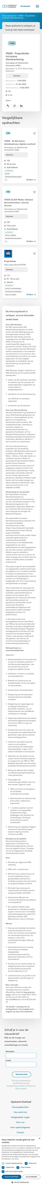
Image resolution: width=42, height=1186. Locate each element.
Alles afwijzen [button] (31, 1177)
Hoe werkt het (20, 1112)
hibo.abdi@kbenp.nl (14, 999)
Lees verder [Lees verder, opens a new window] (15, 1159)
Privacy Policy (18, 1086)
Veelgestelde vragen (20, 1117)
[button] (21, 1182)
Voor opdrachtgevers (20, 1127)
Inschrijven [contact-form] (22, 1074)
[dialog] (21, 1161)
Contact (20, 1132)
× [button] (39, 1138)
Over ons (20, 1122)
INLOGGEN (25, 6)
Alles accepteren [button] (11, 1177)
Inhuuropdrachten (9, 16)
